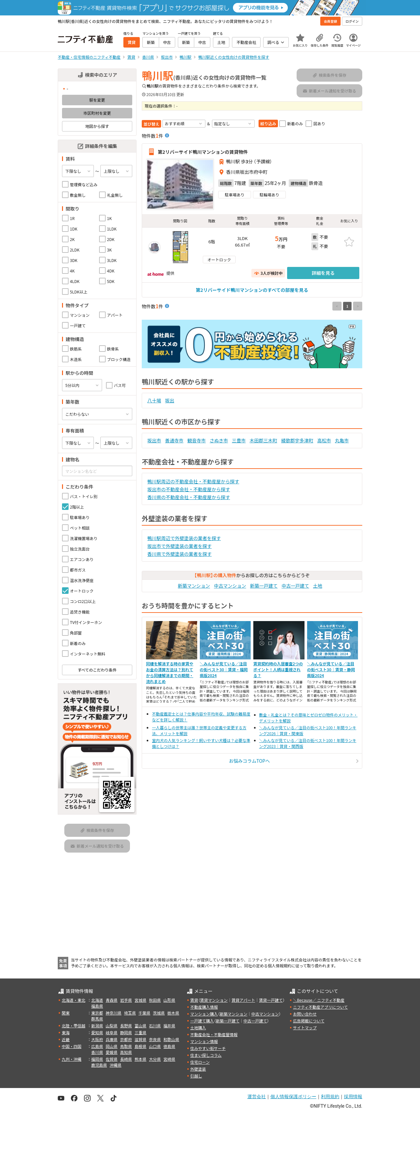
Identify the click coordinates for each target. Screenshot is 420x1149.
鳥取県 (126, 1046)
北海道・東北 (73, 1000)
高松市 (324, 440)
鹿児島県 (99, 1065)
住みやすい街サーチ (208, 1048)
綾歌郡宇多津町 (297, 440)
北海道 (97, 1000)
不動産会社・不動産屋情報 (214, 1034)
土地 (317, 585)
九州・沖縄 (71, 1059)
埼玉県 (130, 1013)
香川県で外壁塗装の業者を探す (179, 554)
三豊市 (239, 440)
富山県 (140, 1025)
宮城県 (140, 1000)
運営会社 (256, 1096)
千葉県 (144, 1013)
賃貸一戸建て (271, 1000)
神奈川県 (113, 1013)
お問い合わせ (305, 1014)
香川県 (97, 1052)
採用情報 (353, 1096)
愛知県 (97, 1032)
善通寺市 (174, 440)
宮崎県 (169, 1059)
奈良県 (155, 1039)
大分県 (155, 1059)
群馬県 (97, 1018)
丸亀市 (342, 440)
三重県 (140, 1032)
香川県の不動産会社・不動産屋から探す (188, 497)
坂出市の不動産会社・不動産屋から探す (188, 489)
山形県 (169, 1000)
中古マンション (230, 585)
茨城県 (159, 1013)
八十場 (154, 400)
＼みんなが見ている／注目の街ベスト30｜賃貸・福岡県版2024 (224, 669)
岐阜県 (111, 1032)
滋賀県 (140, 1039)
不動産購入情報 (204, 1007)
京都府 (126, 1039)
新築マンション (194, 585)
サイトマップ (305, 1027)
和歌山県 (171, 1039)
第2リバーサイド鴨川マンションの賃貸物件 (203, 152)
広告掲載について (309, 1020)
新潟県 (97, 1025)
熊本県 (140, 1059)
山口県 (155, 1046)
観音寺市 (196, 440)
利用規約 (330, 1096)
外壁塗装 (198, 1069)
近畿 (66, 1039)
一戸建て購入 (202, 1020)
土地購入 (198, 1027)
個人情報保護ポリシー (293, 1096)
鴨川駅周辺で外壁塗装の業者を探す (184, 538)
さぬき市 (219, 440)
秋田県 (155, 1000)
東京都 (97, 1013)
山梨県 (111, 1025)
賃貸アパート (243, 1000)
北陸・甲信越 (73, 1025)
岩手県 (126, 1000)
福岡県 (97, 1059)
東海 (66, 1032)
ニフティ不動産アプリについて (320, 1007)
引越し (196, 1075)
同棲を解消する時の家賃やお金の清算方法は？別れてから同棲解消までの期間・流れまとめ (169, 672)
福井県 (169, 1025)
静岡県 (126, 1032)
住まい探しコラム (206, 1055)
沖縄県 (115, 1065)
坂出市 (154, 440)
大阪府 (97, 1039)
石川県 (155, 1025)
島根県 (140, 1046)
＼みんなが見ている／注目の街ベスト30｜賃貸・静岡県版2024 (331, 669)
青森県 (111, 1000)
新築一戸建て (264, 585)
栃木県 (173, 1013)
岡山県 (111, 1046)
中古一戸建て (295, 585)
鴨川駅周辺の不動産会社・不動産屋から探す (193, 481)
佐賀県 (111, 1059)
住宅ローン (200, 1062)
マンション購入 (204, 1014)
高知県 (126, 1052)
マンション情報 (204, 1041)
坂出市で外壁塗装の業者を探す (179, 546)
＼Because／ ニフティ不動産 (319, 1000)
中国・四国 (71, 1046)
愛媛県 (111, 1052)
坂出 (169, 400)
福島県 (97, 1006)
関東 (66, 1013)
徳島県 (169, 1046)
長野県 (126, 1025)
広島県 (97, 1046)
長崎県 (126, 1059)
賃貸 (194, 1000)
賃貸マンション (214, 1000)
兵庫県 (111, 1039)
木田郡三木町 (263, 440)
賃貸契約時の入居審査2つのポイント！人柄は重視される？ (278, 669)
